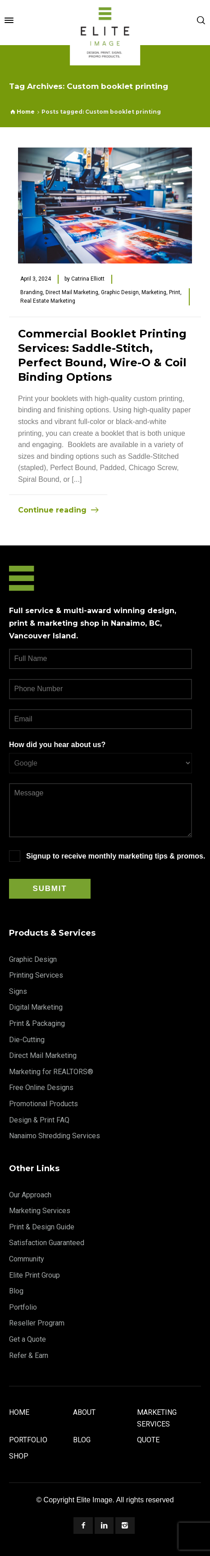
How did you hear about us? (57, 744)
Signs (18, 991)
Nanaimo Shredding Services (54, 1135)
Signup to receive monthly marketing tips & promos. (115, 856)
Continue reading (52, 510)
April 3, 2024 (35, 279)
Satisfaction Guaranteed (46, 1242)
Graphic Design (120, 292)
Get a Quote (27, 1339)
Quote (148, 1440)
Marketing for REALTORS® (51, 1071)
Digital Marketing (36, 1007)
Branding (31, 292)
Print (174, 292)
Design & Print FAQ (39, 1120)
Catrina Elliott (88, 279)
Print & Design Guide (41, 1227)
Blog (16, 1291)
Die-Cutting (27, 1039)
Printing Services (36, 975)
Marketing (154, 292)
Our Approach (30, 1195)
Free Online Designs (41, 1087)
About (84, 1412)
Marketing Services (39, 1210)
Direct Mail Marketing (72, 292)
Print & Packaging (37, 1023)
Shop (18, 1456)
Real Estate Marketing (47, 301)
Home (19, 1412)
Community (26, 1259)
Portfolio (23, 1307)
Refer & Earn (28, 1355)
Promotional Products (43, 1103)
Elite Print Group (34, 1275)
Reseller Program (36, 1323)
